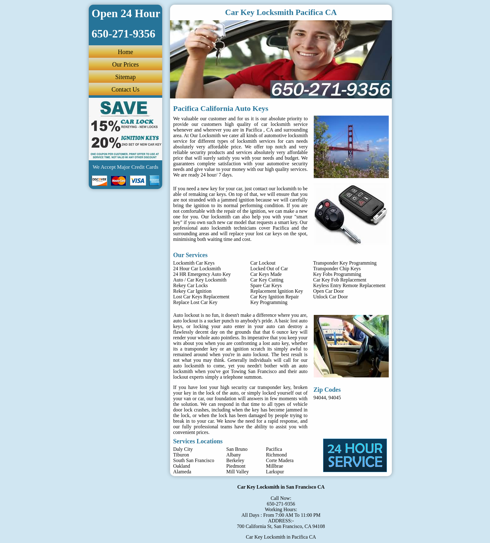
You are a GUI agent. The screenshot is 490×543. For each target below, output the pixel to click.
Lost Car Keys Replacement (201, 296)
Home (125, 51)
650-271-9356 (281, 503)
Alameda (182, 471)
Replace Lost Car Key (195, 302)
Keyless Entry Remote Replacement (349, 285)
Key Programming (269, 302)
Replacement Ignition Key (276, 291)
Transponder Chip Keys (337, 268)
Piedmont (235, 466)
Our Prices (125, 64)
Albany (233, 454)
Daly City (183, 449)
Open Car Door (328, 291)
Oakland (181, 466)
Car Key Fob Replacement (339, 279)
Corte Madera (279, 460)
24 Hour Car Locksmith (197, 268)
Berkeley (235, 460)
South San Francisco (193, 460)
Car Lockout (262, 263)
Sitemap (125, 76)
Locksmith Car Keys (193, 263)
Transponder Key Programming (345, 263)
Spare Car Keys (266, 285)
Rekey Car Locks (190, 285)
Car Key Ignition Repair (274, 296)
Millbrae (274, 466)
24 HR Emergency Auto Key (202, 274)
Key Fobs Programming (337, 274)
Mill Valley (237, 471)
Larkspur (275, 471)
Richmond (276, 454)
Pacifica (274, 449)
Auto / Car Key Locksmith (200, 279)
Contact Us (125, 89)
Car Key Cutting (266, 279)
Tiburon (181, 454)
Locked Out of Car (269, 268)
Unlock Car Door (330, 296)
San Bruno (237, 449)
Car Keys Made (266, 274)
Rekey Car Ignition (192, 291)
